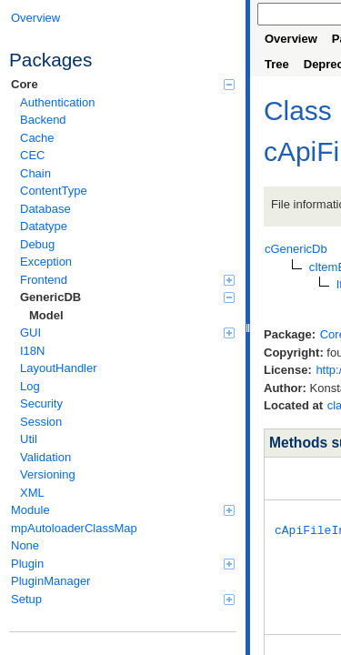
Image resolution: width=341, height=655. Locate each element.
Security (41, 403)
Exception (46, 261)
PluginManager (50, 581)
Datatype (43, 226)
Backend (43, 119)
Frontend (127, 280)
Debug (37, 244)
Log (30, 386)
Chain (35, 173)
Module (123, 510)
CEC (32, 155)
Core (123, 84)
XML (32, 492)
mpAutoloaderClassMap (74, 528)
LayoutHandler (58, 368)
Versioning (47, 474)
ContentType (53, 190)
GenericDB (127, 297)
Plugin (123, 563)
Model (46, 315)
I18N (32, 351)
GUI (127, 332)
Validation (45, 457)
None (25, 545)
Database (45, 209)
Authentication (57, 102)
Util (28, 439)
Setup (123, 599)
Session (41, 421)
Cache (37, 138)
